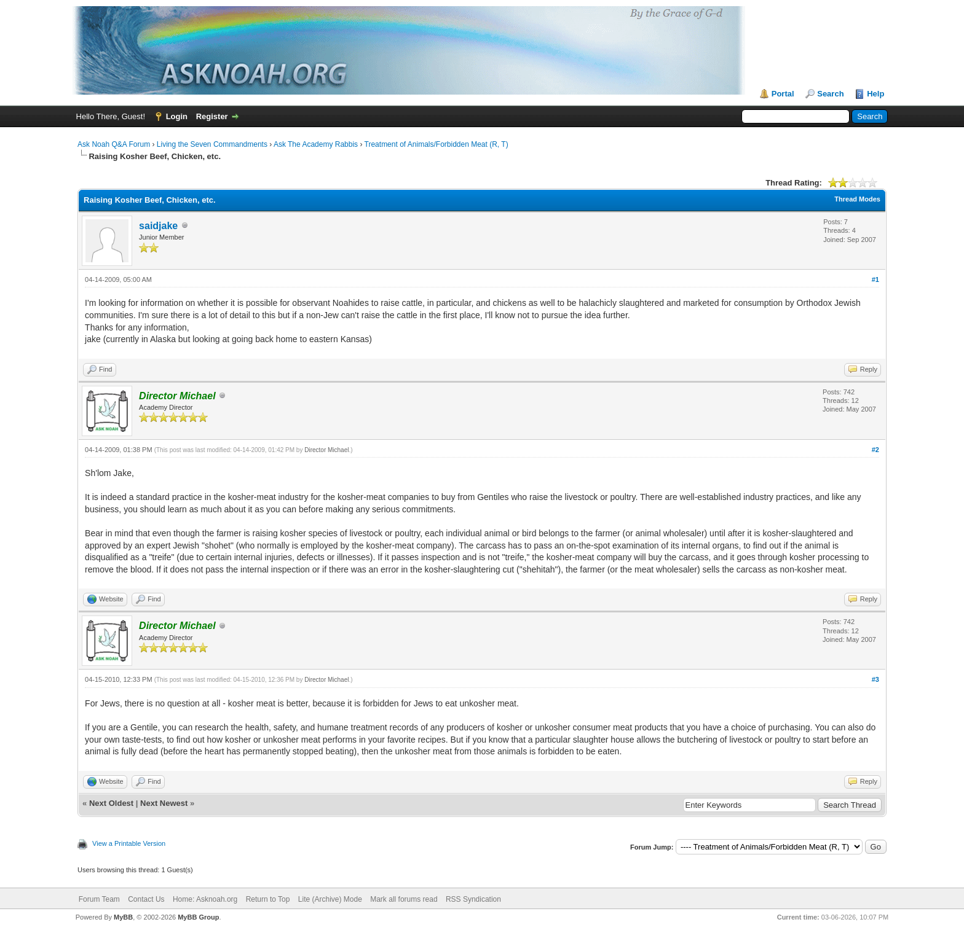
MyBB (123, 917)
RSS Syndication (473, 899)
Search (830, 93)
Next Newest (164, 803)
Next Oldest (111, 803)
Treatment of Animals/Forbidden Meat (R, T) (436, 144)
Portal (783, 93)
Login (177, 116)
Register (212, 116)
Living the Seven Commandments (212, 144)
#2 (875, 449)
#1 (875, 279)
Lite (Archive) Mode (330, 899)
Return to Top (268, 899)
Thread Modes (857, 199)
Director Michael (326, 450)
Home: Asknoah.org (205, 899)
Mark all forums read (403, 899)
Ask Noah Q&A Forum (113, 144)
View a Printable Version (128, 843)
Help (875, 93)
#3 (875, 679)
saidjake (158, 226)
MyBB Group (198, 917)
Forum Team (99, 899)
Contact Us (146, 899)
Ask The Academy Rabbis (316, 144)
